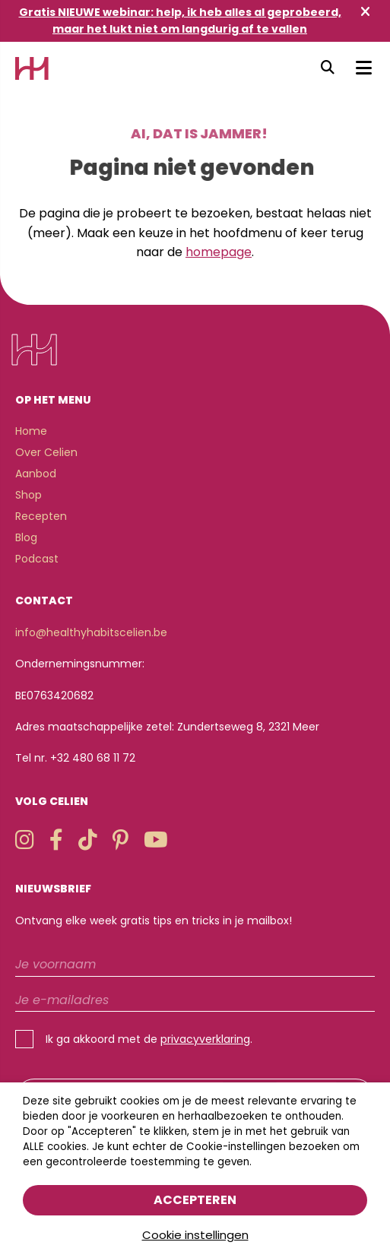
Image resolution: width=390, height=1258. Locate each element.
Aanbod (35, 473)
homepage (218, 252)
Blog (26, 537)
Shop (28, 494)
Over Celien (46, 452)
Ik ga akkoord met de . (149, 1039)
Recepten (41, 516)
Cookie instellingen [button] (195, 1235)
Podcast (37, 558)
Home (31, 431)
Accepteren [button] (195, 1200)
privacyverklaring (205, 1039)
